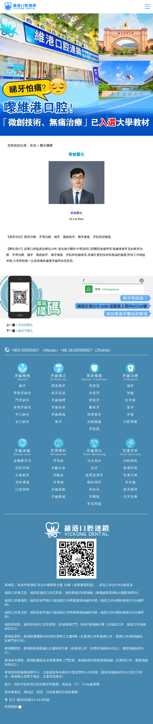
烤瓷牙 (94, 400)
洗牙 (94, 468)
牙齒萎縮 (58, 496)
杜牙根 (130, 400)
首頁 (33, 145)
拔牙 (130, 407)
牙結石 (94, 489)
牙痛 (130, 414)
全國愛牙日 (22, 460)
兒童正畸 (130, 475)
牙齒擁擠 (58, 400)
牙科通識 (22, 482)
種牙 (22, 385)
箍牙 (58, 421)
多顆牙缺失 (22, 407)
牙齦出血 (58, 468)
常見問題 (94, 503)
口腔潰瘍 (130, 421)
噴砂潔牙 (94, 482)
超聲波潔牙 (94, 475)
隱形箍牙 (58, 385)
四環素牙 (94, 414)
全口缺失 (22, 421)
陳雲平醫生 (25, 330)
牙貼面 (94, 428)
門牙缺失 (22, 400)
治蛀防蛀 (130, 460)
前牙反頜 (58, 393)
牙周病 (58, 482)
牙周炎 (58, 460)
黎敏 (73, 213)
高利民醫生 (25, 325)
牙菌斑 (94, 496)
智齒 (130, 393)
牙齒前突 (58, 407)
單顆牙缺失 (22, 393)
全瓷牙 (94, 393)
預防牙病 (22, 468)
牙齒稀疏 (58, 414)
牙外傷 (130, 482)
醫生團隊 (46, 145)
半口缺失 (22, 414)
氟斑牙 (94, 407)
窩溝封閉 (130, 468)
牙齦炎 (58, 475)
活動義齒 (94, 421)
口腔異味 (22, 489)
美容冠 (94, 385)
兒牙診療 (130, 496)
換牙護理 (130, 489)
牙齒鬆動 (58, 489)
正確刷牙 (22, 475)
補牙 (130, 385)
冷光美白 (94, 460)
